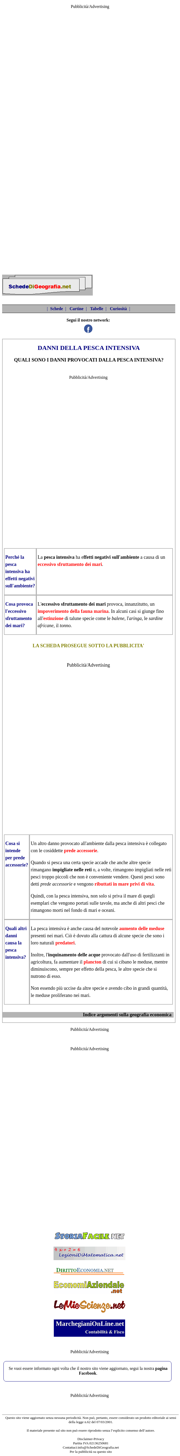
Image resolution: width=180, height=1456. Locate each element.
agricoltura (41, 962)
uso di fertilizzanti (147, 954)
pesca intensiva (59, 557)
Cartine (76, 308)
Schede (56, 308)
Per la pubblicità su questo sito (91, 1452)
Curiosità (118, 308)
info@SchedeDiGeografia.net (98, 1447)
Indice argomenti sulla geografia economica (127, 1014)
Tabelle (96, 308)
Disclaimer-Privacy (90, 1439)
